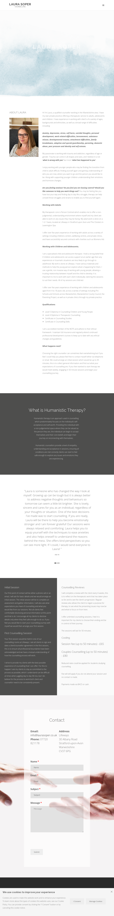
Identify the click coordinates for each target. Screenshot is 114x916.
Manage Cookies (95, 901)
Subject (35, 789)
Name (34, 761)
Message (35, 802)
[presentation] (50, 841)
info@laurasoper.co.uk (44, 735)
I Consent (77, 901)
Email (34, 775)
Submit (37, 852)
